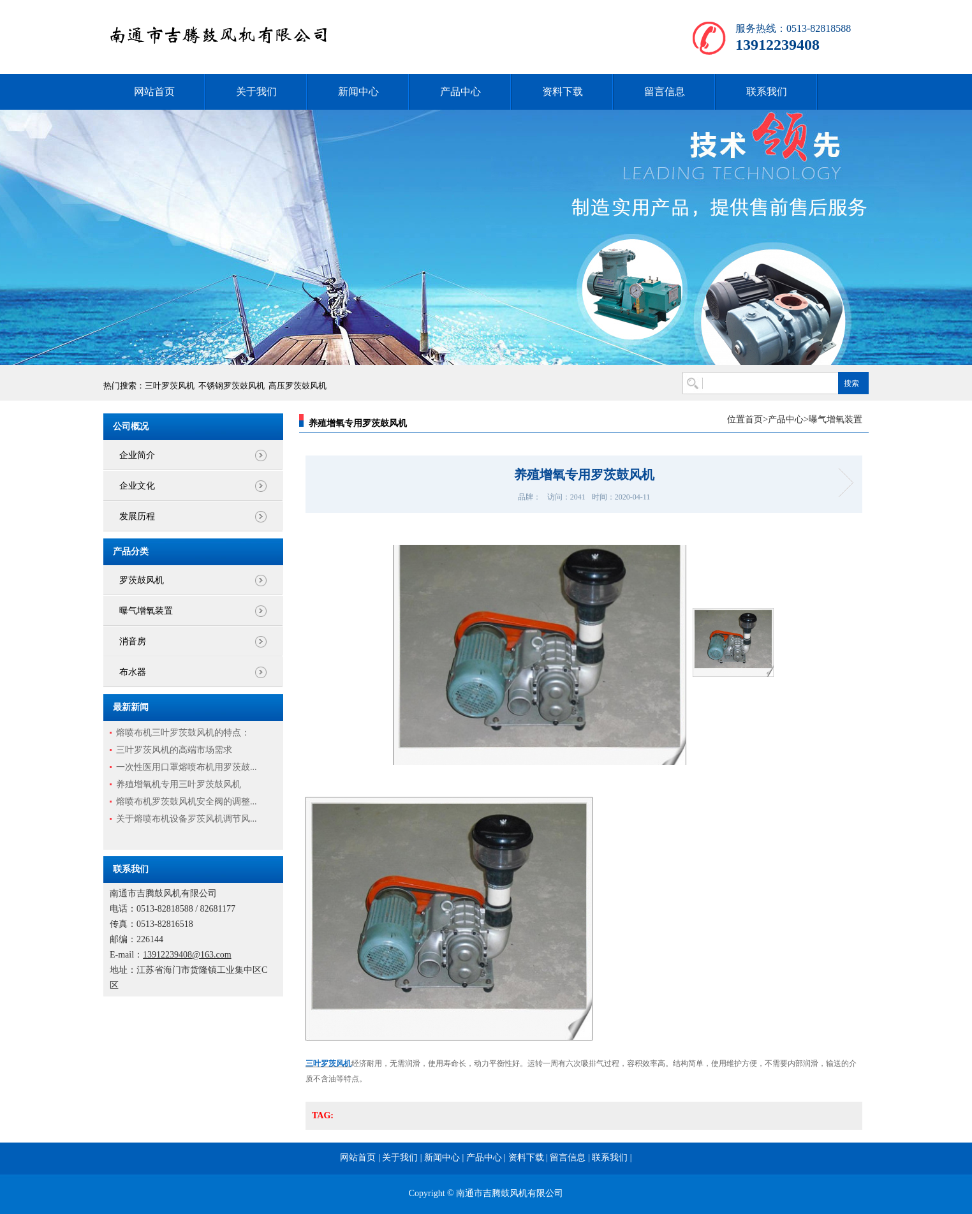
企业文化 (137, 486)
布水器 (132, 672)
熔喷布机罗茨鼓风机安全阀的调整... (186, 801)
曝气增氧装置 (146, 611)
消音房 (132, 641)
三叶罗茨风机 (170, 385)
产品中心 (460, 91)
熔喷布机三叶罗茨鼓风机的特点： (183, 732)
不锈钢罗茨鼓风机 (231, 385)
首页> (756, 419)
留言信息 (664, 91)
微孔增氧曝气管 (841, 482)
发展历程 (137, 516)
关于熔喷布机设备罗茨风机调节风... (186, 819)
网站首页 (154, 91)
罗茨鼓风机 (141, 580)
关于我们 (256, 91)
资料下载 (562, 91)
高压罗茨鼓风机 (298, 385)
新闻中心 (358, 91)
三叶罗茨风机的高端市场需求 (174, 750)
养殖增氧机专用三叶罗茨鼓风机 (178, 784)
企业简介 (137, 455)
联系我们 (766, 91)
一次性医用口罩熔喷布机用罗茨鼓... (186, 767)
